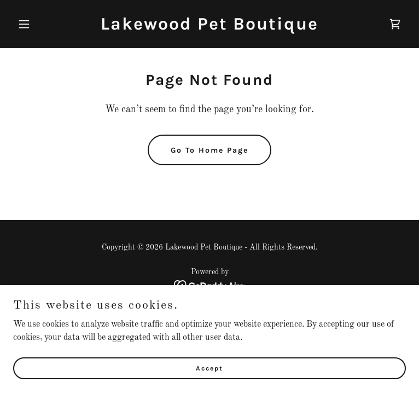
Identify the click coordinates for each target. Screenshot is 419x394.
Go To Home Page (209, 150)
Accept (209, 368)
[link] (209, 27)
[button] (42, 24)
